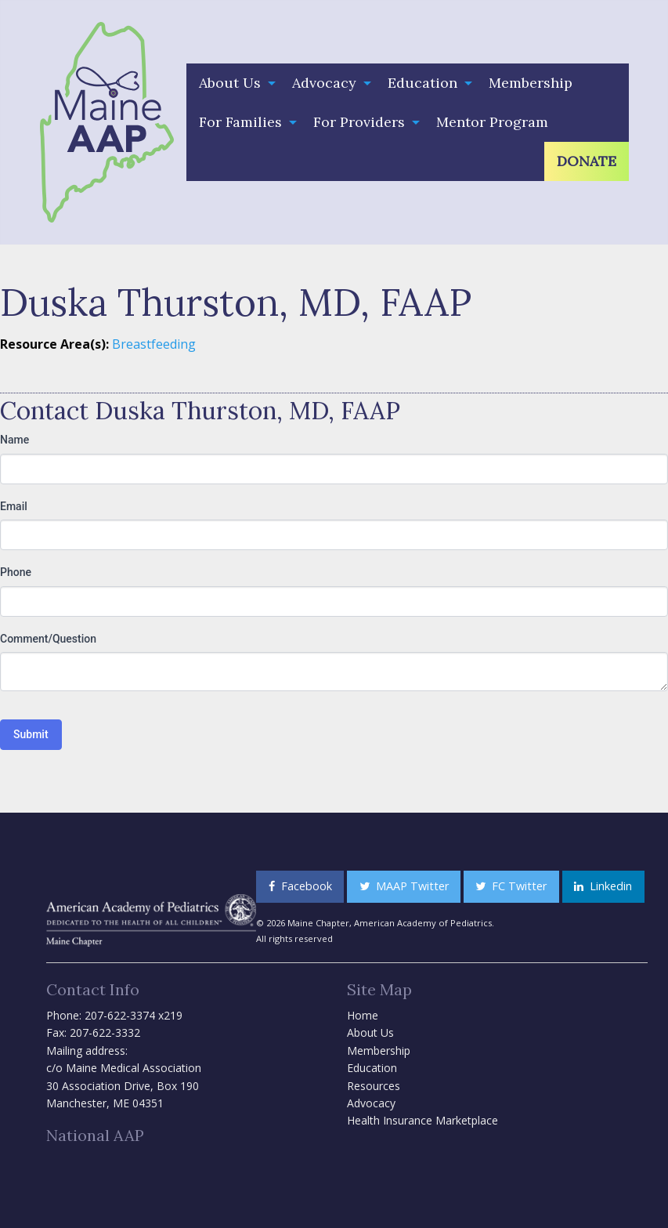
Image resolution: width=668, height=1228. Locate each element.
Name (14, 439)
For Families (240, 122)
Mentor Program (492, 122)
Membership (530, 83)
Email (13, 506)
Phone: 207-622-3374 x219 (114, 1015)
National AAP (95, 1135)
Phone (15, 572)
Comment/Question (48, 638)
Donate (586, 161)
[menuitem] (233, 83)
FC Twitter (511, 885)
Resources (373, 1085)
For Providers (359, 122)
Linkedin (603, 885)
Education (422, 83)
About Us (230, 83)
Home (362, 1015)
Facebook (300, 885)
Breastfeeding (154, 344)
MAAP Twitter (404, 885)
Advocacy (324, 83)
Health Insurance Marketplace (422, 1120)
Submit (31, 734)
